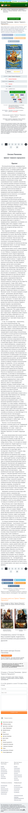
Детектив (3, 768)
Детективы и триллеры (8, 726)
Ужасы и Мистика (18, 776)
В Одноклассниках (20, 38)
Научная (16, 773)
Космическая (17, 771)
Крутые (2, 774)
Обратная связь (17, 800)
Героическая (17, 768)
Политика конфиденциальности (19, 798)
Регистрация (23, 1)
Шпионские (3, 778)
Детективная (17, 769)
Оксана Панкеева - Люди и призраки (20, 630)
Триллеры (3, 776)
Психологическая (18, 774)
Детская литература (7, 736)
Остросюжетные (4, 790)
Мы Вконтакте (13, 41)
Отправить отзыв (14, 712)
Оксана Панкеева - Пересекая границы (7, 630)
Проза (4, 732)
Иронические (4, 769)
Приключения (6, 734)
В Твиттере (19, 34)
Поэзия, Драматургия (7, 752)
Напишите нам (12, 108)
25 (17, 147)
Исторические (4, 771)
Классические (4, 773)
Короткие (3, 787)
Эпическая (16, 779)
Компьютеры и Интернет (8, 750)
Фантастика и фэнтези (7, 722)
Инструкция (15, 111)
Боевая (15, 766)
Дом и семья (5, 738)
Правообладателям (18, 795)
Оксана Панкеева (12, 78)
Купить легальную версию (17, 92)
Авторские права (14, 18)
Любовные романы (7, 724)
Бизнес (4, 740)
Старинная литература (8, 746)
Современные (4, 792)
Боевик (2, 766)
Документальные (6, 730)
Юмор (4, 748)
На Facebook (7, 34)
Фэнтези (10, 83)
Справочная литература (8, 744)
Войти (15, 1)
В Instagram (7, 38)
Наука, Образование (7, 728)
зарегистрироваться (16, 665)
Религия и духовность (7, 742)
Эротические (4, 793)
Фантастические (4, 788)
